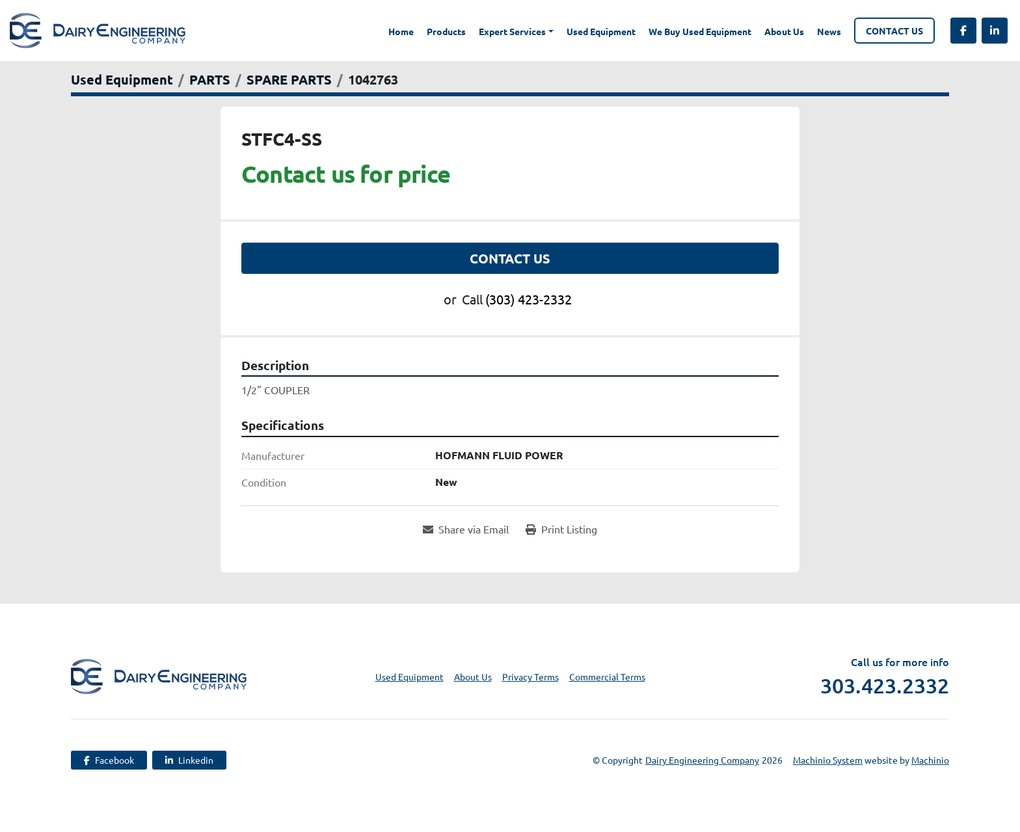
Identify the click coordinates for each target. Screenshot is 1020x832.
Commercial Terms (607, 676)
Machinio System (828, 760)
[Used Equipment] (122, 79)
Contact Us (894, 30)
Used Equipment (601, 31)
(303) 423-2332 (528, 299)
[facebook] (963, 31)
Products (446, 31)
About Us (784, 31)
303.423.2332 (884, 685)
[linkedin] (995, 31)
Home (401, 31)
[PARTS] (209, 79)
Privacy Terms (530, 676)
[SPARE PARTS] (289, 79)
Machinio (930, 760)
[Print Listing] (561, 529)
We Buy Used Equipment (700, 31)
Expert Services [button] (512, 31)
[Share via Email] (465, 529)
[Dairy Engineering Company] (159, 675)
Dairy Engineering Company (702, 760)
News (829, 31)
